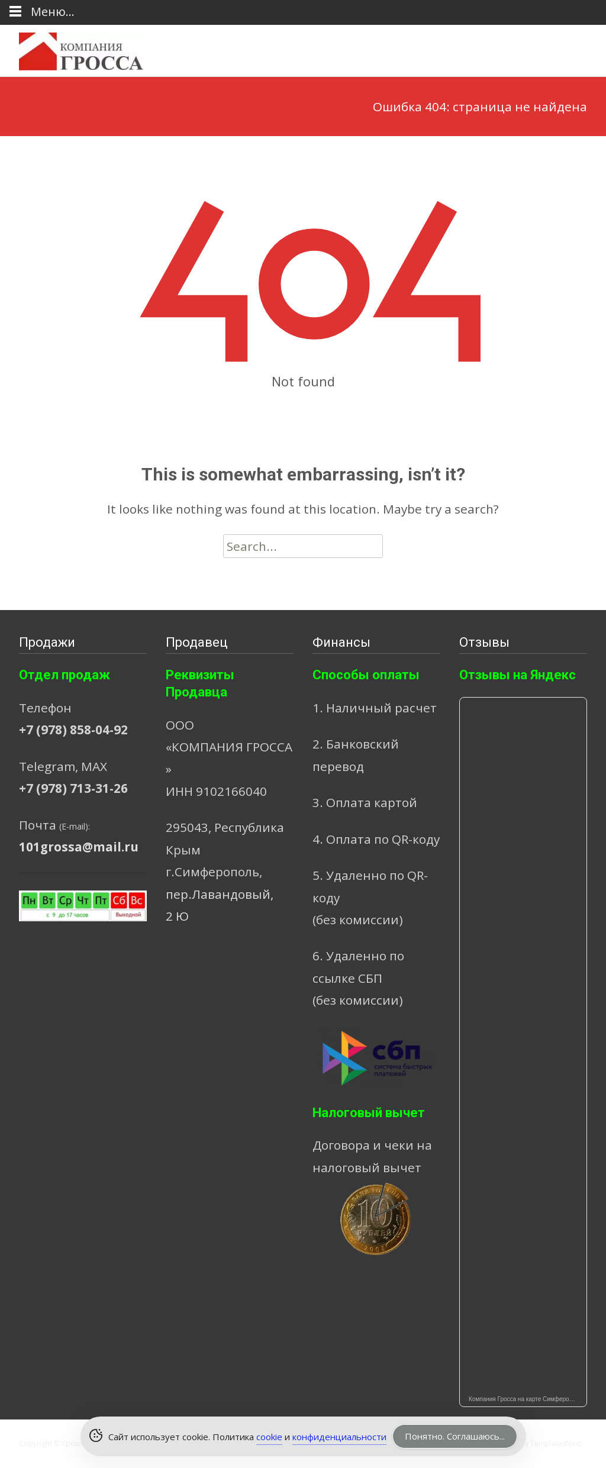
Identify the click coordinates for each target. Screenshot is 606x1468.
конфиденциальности (339, 1437)
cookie (269, 1437)
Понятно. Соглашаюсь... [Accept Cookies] (455, 1436)
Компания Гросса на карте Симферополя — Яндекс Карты (528, 1399)
